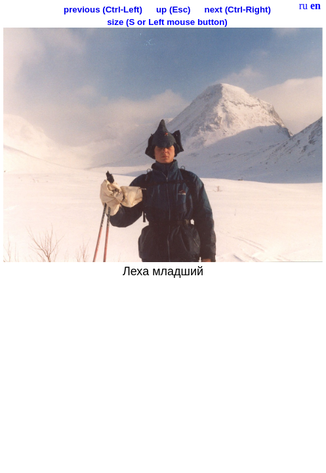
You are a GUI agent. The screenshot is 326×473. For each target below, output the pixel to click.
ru (303, 5)
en (315, 5)
